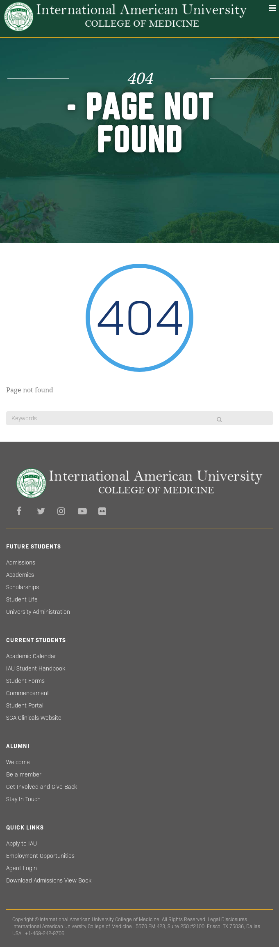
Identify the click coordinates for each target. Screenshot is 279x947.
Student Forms (25, 680)
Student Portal (24, 705)
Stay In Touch (23, 799)
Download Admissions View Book (48, 880)
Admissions (20, 562)
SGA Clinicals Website (33, 717)
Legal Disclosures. (228, 919)
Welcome (18, 762)
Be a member (23, 774)
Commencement (27, 693)
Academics (20, 574)
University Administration (38, 611)
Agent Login (21, 868)
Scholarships (22, 587)
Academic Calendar (31, 656)
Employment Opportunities (40, 855)
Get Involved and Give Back (41, 786)
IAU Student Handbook (35, 668)
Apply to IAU (21, 843)
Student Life (22, 599)
